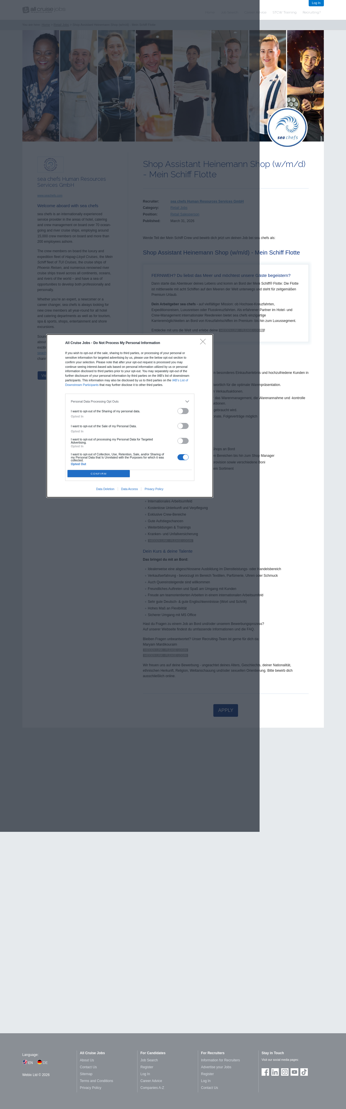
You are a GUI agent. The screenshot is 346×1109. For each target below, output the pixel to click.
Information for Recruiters (220, 1060)
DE (45, 1063)
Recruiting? (312, 12)
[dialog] (130, 416)
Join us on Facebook (265, 1072)
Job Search (149, 1060)
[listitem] (130, 401)
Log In (316, 3)
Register (146, 1067)
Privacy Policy (154, 489)
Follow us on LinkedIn (275, 1072)
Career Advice (151, 1081)
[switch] (183, 411)
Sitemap (86, 1074)
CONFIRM (99, 473)
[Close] (204, 343)
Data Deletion (105, 489)
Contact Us (88, 1067)
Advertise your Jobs (216, 1067)
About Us (87, 1060)
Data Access (129, 489)
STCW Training (284, 12)
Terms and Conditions (96, 1081)
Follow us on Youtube (294, 1072)
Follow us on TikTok (304, 1072)
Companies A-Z (152, 1088)
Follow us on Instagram (285, 1072)
